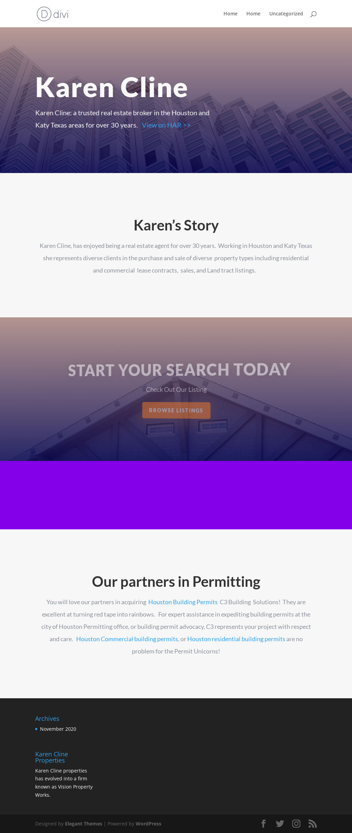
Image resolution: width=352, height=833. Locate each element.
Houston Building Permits (183, 602)
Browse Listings (176, 410)
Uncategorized (286, 14)
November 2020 (58, 729)
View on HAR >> (165, 125)
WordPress (148, 823)
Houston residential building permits (236, 639)
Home (231, 14)
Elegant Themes (83, 823)
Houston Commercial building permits (127, 639)
